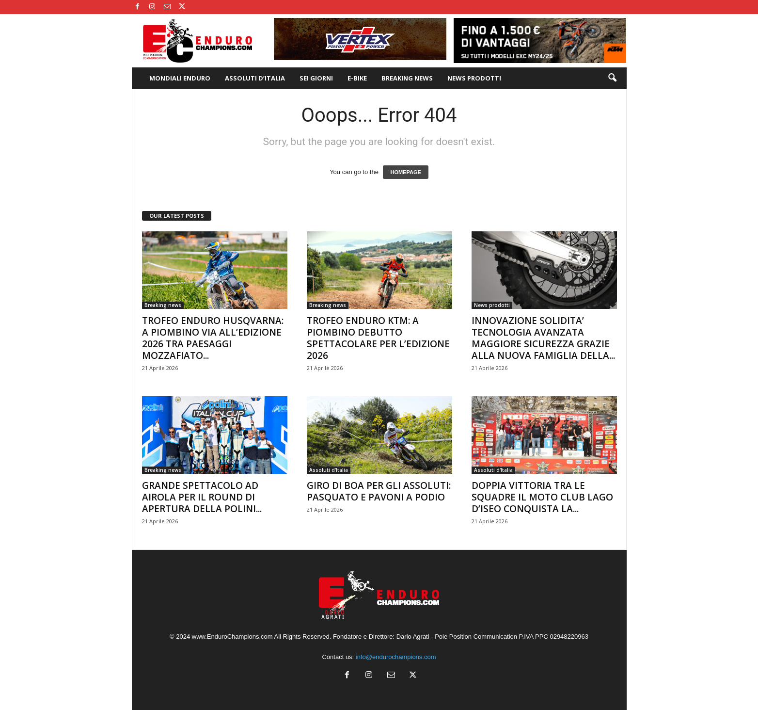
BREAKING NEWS (407, 78)
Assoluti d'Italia (328, 470)
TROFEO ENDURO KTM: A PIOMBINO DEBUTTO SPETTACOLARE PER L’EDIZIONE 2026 (378, 338)
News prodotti (492, 305)
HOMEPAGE (405, 172)
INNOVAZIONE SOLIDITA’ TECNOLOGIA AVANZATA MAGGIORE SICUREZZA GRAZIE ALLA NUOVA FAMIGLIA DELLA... (543, 338)
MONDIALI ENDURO (179, 78)
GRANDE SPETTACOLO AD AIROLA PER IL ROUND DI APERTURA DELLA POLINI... (202, 497)
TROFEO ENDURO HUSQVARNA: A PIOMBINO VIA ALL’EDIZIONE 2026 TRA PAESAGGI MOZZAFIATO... (213, 338)
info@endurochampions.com (396, 657)
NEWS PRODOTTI (474, 78)
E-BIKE (357, 78)
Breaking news (162, 305)
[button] (612, 78)
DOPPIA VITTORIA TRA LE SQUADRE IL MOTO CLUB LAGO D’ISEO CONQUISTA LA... (542, 497)
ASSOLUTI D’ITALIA (255, 78)
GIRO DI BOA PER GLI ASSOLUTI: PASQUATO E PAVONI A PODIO (379, 491)
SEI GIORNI (316, 78)
